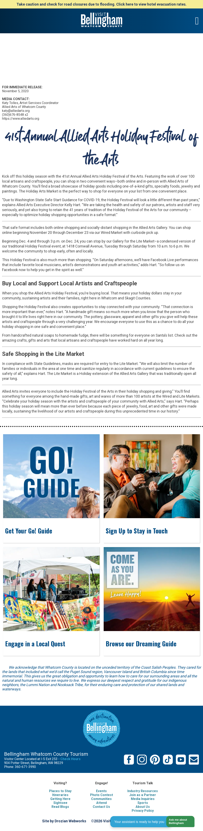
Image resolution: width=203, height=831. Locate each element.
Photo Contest (101, 795)
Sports (142, 803)
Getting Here (60, 799)
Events (101, 791)
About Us (143, 807)
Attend (101, 803)
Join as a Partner (142, 795)
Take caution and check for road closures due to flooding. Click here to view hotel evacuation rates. (101, 4)
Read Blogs (60, 807)
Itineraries (60, 795)
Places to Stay (60, 791)
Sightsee (60, 803)
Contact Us (101, 807)
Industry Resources (142, 791)
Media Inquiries (143, 799)
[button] (179, 821)
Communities (101, 799)
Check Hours (70, 759)
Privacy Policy (143, 811)
